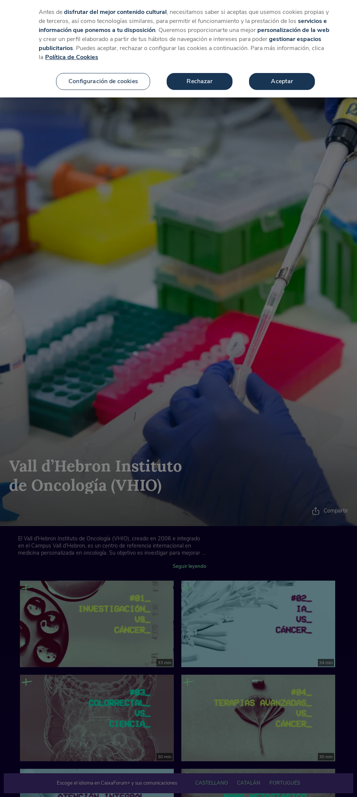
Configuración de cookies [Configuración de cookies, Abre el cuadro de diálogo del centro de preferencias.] (103, 74)
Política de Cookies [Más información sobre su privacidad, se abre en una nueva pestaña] (71, 50)
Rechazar (200, 74)
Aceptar (282, 74)
